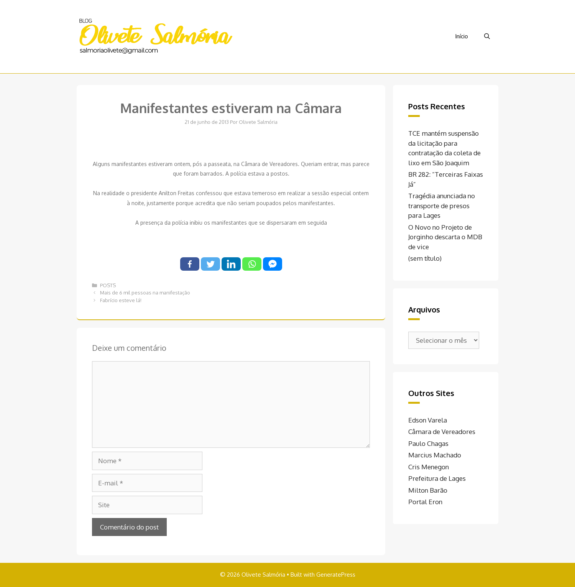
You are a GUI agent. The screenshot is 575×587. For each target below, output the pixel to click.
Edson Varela (427, 420)
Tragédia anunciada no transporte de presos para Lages (441, 205)
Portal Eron (425, 502)
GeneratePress (335, 574)
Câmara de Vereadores (441, 432)
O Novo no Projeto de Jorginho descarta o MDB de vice (445, 237)
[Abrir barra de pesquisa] (487, 36)
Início (461, 36)
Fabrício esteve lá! (120, 300)
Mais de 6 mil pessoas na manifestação (145, 292)
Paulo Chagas (428, 443)
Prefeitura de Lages (437, 478)
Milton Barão (427, 490)
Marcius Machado (434, 455)
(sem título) (425, 258)
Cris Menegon (428, 467)
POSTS (108, 285)
